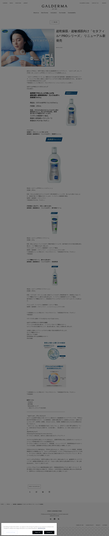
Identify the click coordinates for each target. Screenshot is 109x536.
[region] (29, 529)
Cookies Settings (10, 532)
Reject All (37, 532)
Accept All (49, 532)
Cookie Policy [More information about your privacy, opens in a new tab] (41, 528)
